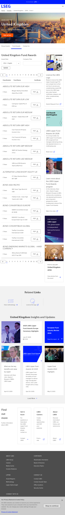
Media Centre (10, 466)
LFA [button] (36, 2)
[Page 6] (20, 75)
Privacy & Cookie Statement (9, 512)
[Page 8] (25, 75)
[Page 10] (31, 75)
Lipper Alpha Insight (12, 485)
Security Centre (38, 488)
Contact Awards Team (40, 482)
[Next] (40, 75)
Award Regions (10, 479)
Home (3, 11)
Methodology (10, 482)
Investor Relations (11, 469)
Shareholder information (41, 460)
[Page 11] (33, 75)
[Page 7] (23, 75)
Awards (9, 11)
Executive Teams (39, 466)
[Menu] (62, 6)
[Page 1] (6, 75)
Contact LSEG (38, 479)
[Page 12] (36, 75)
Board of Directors (39, 463)
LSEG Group (9, 460)
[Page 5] (17, 75)
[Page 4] (15, 75)
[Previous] (3, 75)
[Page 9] (28, 75)
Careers (8, 463)
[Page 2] (9, 75)
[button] (18, 456)
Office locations (38, 485)
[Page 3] (12, 75)
